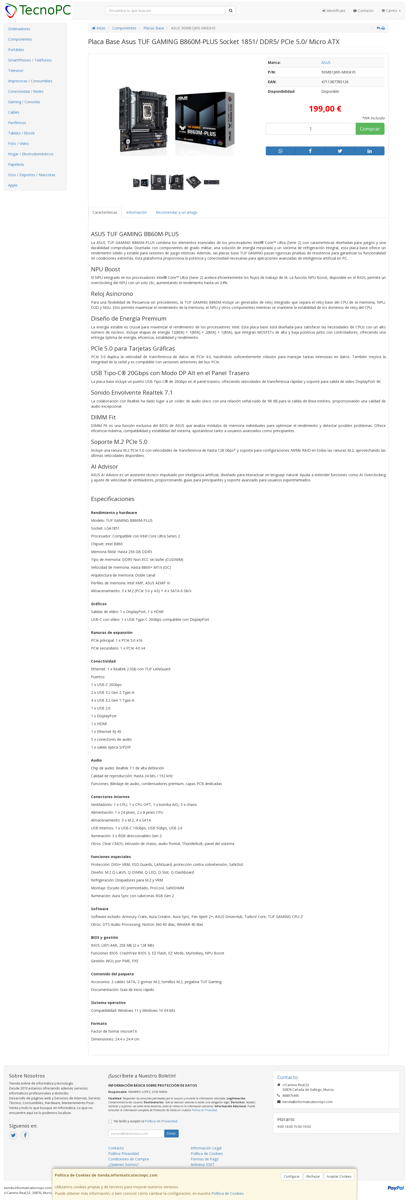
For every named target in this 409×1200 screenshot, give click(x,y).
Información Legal (206, 1148)
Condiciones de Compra (128, 1158)
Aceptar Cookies (339, 1176)
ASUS (325, 62)
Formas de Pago (205, 1158)
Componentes (20, 39)
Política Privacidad (123, 1153)
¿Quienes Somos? (123, 1164)
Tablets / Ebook (21, 133)
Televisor (15, 70)
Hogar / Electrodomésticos (30, 153)
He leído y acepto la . (146, 1121)
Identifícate (333, 10)
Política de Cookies (228, 1193)
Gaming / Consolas (24, 101)
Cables (13, 112)
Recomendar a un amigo (176, 212)
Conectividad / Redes (26, 91)
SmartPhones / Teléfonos (30, 60)
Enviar (171, 1133)
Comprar (370, 129)
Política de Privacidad (204, 1110)
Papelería (16, 164)
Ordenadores (19, 28)
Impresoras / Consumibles (30, 80)
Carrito (391, 10)
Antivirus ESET (203, 1164)
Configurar (292, 1176)
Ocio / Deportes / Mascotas (31, 174)
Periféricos (17, 122)
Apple (12, 185)
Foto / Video (18, 143)
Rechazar (313, 1176)
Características (105, 212)
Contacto (363, 10)
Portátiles (16, 49)
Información (136, 212)
